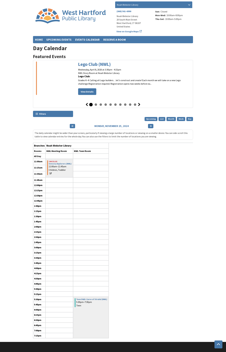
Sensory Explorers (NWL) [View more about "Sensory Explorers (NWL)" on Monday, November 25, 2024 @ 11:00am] (60, 164)
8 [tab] (125, 104)
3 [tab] (100, 104)
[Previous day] (72, 126)
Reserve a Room (114, 39)
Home (39, 39)
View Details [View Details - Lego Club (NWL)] (87, 91)
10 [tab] (135, 104)
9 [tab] (130, 104)
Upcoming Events (58, 39)
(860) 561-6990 (124, 11)
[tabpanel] (113, 79)
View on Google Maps (128, 31)
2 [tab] (96, 104)
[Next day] (150, 126)
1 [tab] (91, 104)
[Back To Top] (218, 344)
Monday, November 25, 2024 (111, 126)
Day (189, 119)
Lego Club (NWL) (94, 64)
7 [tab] (120, 104)
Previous (86, 104)
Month (171, 119)
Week (181, 119)
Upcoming (151, 119)
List (162, 119)
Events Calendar (87, 39)
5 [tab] (110, 104)
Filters (42, 113)
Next (139, 104)
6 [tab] (115, 104)
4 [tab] (105, 104)
